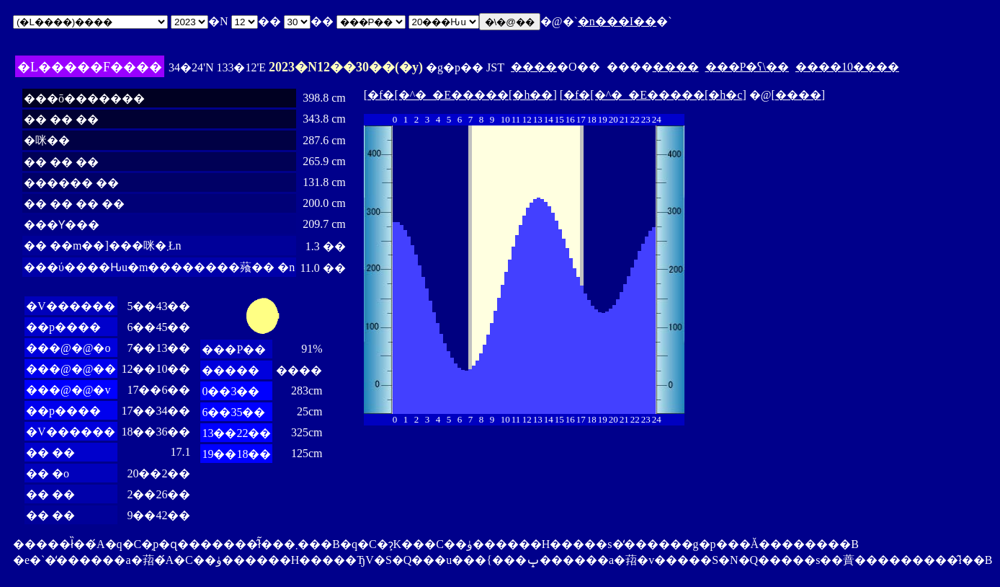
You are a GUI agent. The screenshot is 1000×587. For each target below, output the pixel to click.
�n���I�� (617, 21)
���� (534, 67)
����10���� (847, 67)
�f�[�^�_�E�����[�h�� (460, 95)
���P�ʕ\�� (747, 67)
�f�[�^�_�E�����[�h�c (652, 95)
